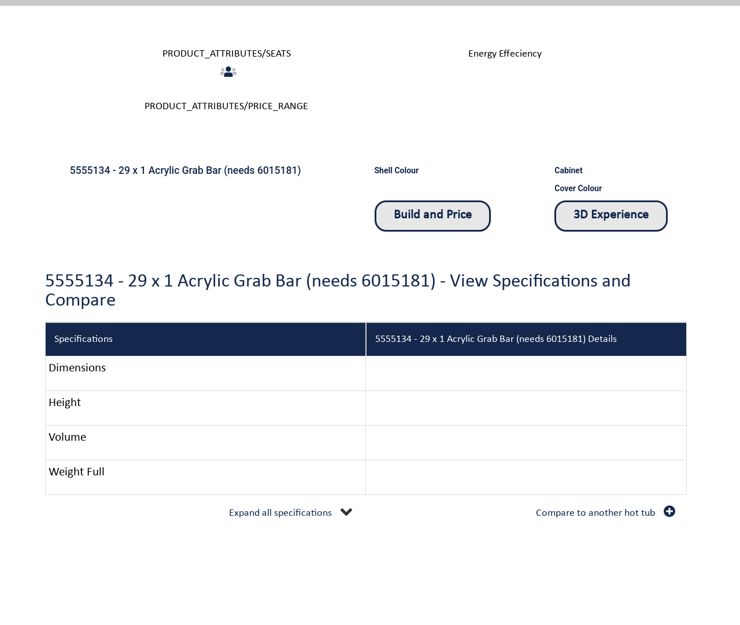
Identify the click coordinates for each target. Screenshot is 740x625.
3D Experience (611, 215)
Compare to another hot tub (595, 513)
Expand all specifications (280, 513)
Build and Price (433, 215)
